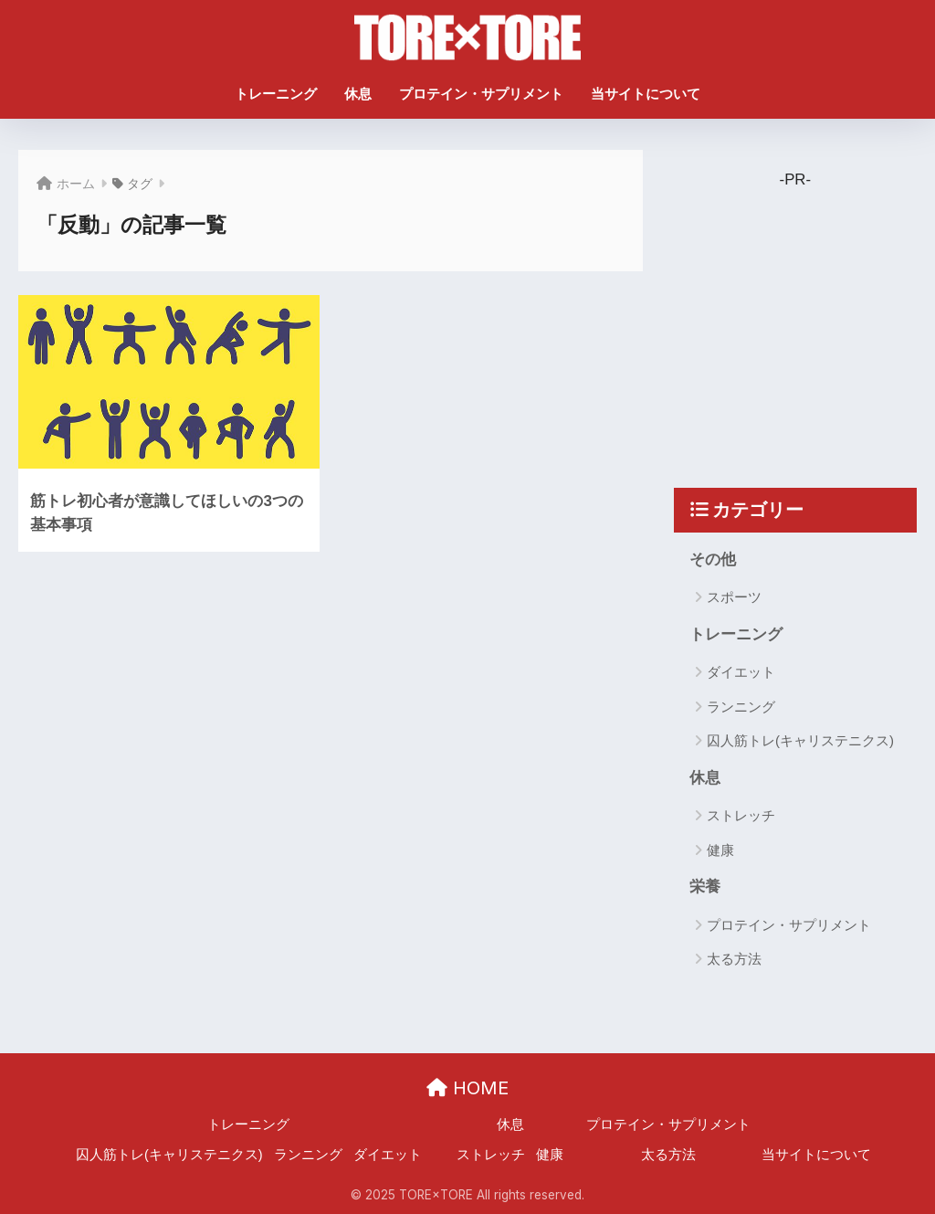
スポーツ (734, 597)
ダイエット (741, 673)
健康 (720, 850)
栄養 (704, 886)
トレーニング (276, 93)
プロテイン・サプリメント (481, 93)
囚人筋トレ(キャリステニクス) (800, 740)
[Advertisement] (808, 316)
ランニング (741, 706)
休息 (358, 93)
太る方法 (734, 959)
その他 (712, 559)
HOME (467, 1088)
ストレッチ (741, 816)
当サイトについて (645, 93)
